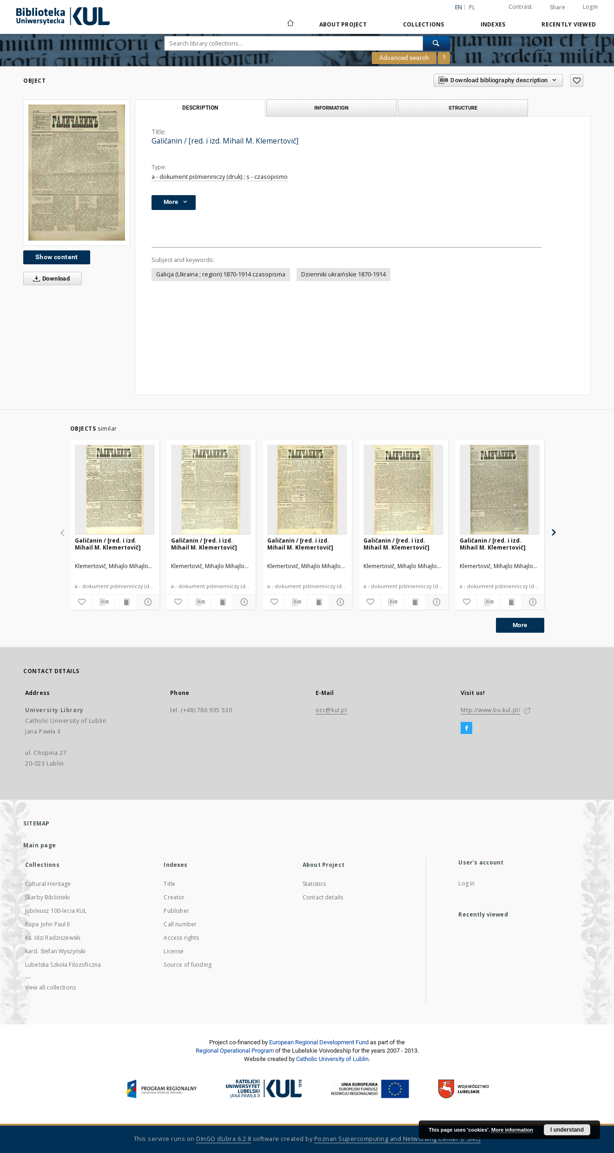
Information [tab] (331, 108)
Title (169, 884)
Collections (423, 24)
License (174, 951)
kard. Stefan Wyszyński (55, 951)
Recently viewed (568, 24)
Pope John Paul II (47, 924)
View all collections (50, 987)
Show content (56, 257)
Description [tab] (200, 108)
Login (590, 7)
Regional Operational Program (235, 1050)
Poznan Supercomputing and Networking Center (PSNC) (397, 1139)
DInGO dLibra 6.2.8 (223, 1139)
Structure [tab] (463, 108)
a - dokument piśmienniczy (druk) (197, 177)
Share (557, 7)
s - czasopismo (267, 177)
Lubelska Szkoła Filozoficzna (63, 965)
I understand (567, 1130)
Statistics (314, 884)
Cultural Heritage (48, 884)
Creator (174, 897)
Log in (466, 883)
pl (472, 7)
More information (512, 1130)
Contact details (323, 897)
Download (49, 278)
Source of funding (187, 965)
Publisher (176, 911)
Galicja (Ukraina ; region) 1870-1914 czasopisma (220, 274)
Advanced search (404, 57)
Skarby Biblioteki (47, 897)
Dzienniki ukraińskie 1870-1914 (343, 274)
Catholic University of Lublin (332, 1058)
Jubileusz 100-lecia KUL (55, 911)
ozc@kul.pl (331, 710)
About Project (343, 24)
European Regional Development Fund (319, 1042)
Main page (39, 845)
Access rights (181, 938)
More (520, 625)
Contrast (520, 7)
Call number (180, 924)
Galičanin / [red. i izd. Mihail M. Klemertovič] (108, 544)
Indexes (493, 24)
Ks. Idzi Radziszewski (52, 938)
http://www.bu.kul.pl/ (491, 710)
